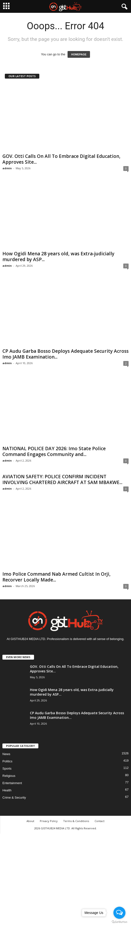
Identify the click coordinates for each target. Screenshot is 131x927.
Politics (7, 761)
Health (7, 790)
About (30, 821)
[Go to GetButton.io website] (119, 922)
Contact (99, 821)
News (6, 754)
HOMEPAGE (78, 54)
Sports (7, 768)
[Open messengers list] (119, 913)
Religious (8, 776)
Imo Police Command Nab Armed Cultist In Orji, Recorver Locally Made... (56, 577)
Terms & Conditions (76, 821)
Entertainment (12, 783)
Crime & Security (14, 797)
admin (7, 168)
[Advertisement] (65, 880)
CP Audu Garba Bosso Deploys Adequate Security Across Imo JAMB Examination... (65, 354)
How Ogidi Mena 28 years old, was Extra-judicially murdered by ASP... (58, 256)
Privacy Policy (49, 821)
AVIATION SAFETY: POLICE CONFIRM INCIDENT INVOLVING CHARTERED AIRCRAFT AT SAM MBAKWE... (62, 479)
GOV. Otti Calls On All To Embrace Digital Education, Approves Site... (61, 159)
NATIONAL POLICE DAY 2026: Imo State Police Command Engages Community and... (54, 451)
